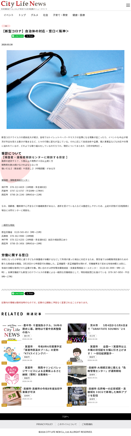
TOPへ (65, 416)
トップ (22, 15)
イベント (8, 15)
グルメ (34, 15)
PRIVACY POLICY (44, 424)
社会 (45, 15)
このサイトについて (67, 424)
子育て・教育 (60, 15)
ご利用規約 (87, 424)
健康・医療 (79, 15)
